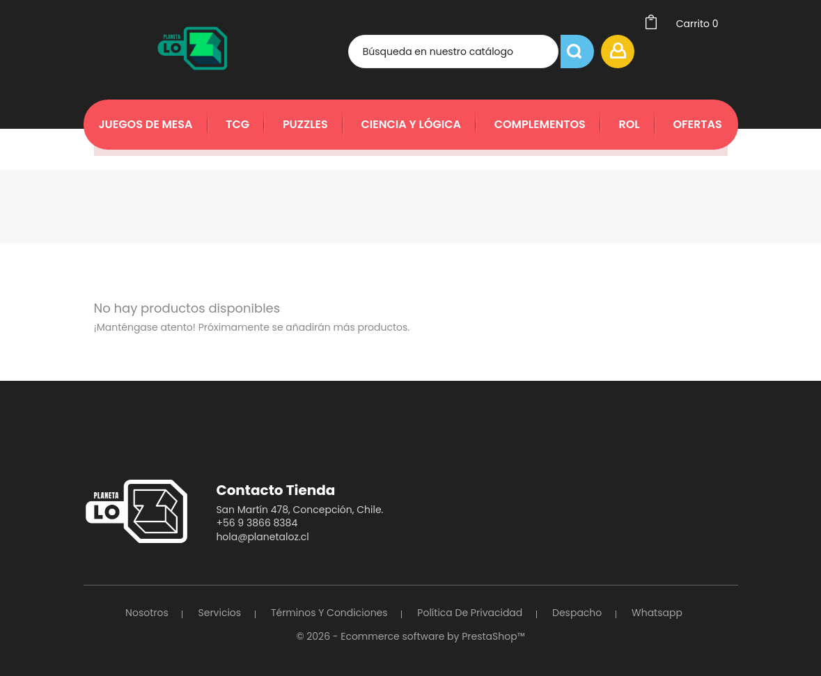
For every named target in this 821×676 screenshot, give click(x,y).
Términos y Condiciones (329, 613)
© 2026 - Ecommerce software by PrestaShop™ (410, 636)
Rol (628, 124)
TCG (237, 124)
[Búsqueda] (489, 51)
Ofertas (697, 124)
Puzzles (305, 124)
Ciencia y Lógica (411, 124)
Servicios (219, 613)
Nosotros (147, 613)
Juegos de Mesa (146, 124)
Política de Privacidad (469, 613)
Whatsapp (657, 613)
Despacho (577, 613)
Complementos (540, 124)
